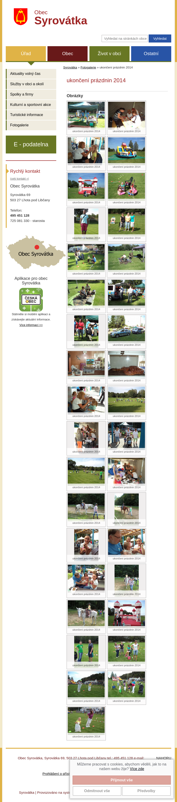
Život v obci (109, 53)
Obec (67, 53)
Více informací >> (31, 325)
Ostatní (151, 53)
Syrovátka (70, 67)
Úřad (26, 53)
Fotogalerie (19, 125)
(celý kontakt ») (19, 178)
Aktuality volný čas (25, 74)
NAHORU (163, 758)
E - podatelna (31, 144)
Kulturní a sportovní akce (30, 105)
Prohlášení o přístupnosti (61, 774)
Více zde (137, 769)
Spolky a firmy (21, 94)
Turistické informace (26, 115)
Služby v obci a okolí (27, 84)
